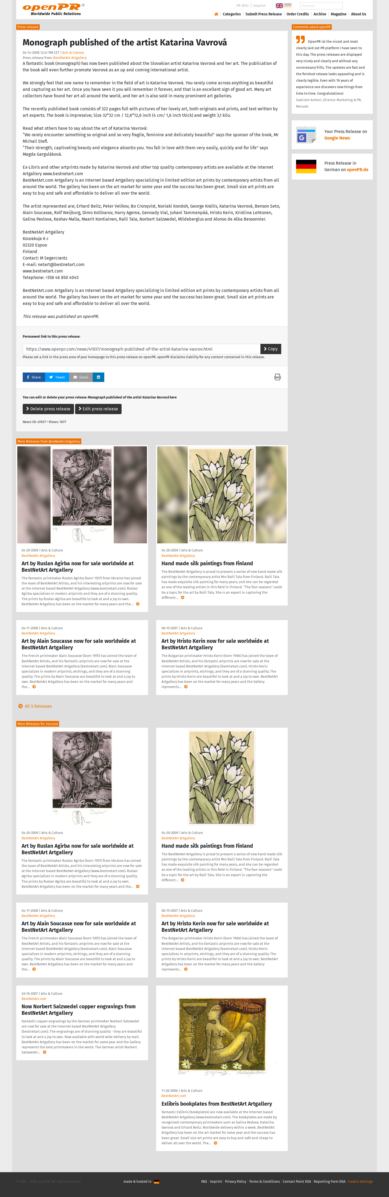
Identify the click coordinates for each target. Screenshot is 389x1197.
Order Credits (298, 14)
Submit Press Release (264, 14)
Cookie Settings (360, 1181)
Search (354, 6)
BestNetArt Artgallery (70, 58)
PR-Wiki (242, 6)
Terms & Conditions (264, 1181)
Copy (271, 348)
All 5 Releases (34, 706)
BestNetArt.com (34, 999)
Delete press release (48, 408)
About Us (358, 14)
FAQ (204, 1181)
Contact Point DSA (297, 1181)
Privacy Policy (235, 1181)
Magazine (339, 14)
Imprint (259, 6)
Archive (320, 14)
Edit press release (98, 408)
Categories (232, 14)
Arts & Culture (73, 53)
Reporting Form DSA (329, 1181)
